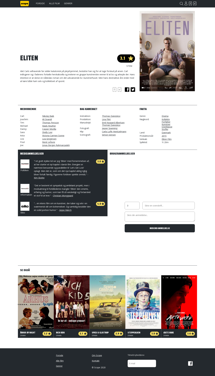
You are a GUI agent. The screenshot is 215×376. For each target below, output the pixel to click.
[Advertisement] (44, 94)
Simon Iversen (109, 134)
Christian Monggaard (63, 195)
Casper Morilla (49, 129)
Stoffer (165, 129)
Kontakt (95, 360)
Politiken (24, 165)
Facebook (190, 363)
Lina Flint (106, 119)
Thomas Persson (50, 122)
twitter (133, 89)
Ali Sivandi (47, 119)
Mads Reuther (49, 125)
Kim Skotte (39, 177)
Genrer (68, 3)
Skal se (190, 3)
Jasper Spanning (109, 128)
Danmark (166, 132)
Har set (195, 3)
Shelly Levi (47, 132)
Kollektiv (166, 119)
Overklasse (167, 126)
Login (186, 3)
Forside (40, 3)
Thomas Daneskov (111, 116)
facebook (127, 89)
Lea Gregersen (49, 138)
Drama (165, 116)
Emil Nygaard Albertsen (113, 122)
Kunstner (166, 124)
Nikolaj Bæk (48, 116)
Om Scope (97, 355)
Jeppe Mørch (65, 210)
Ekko (24, 208)
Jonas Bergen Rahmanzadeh (56, 145)
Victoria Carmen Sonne (53, 135)
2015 (164, 135)
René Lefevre (48, 142)
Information (26, 190)
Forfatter (166, 121)
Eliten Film (167, 139)
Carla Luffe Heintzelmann (114, 131)
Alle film (54, 3)
